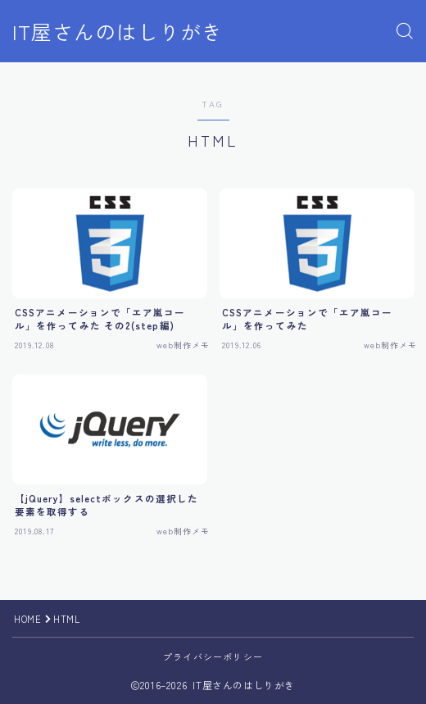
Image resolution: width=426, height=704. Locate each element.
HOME (27, 618)
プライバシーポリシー (213, 656)
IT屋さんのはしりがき (117, 31)
